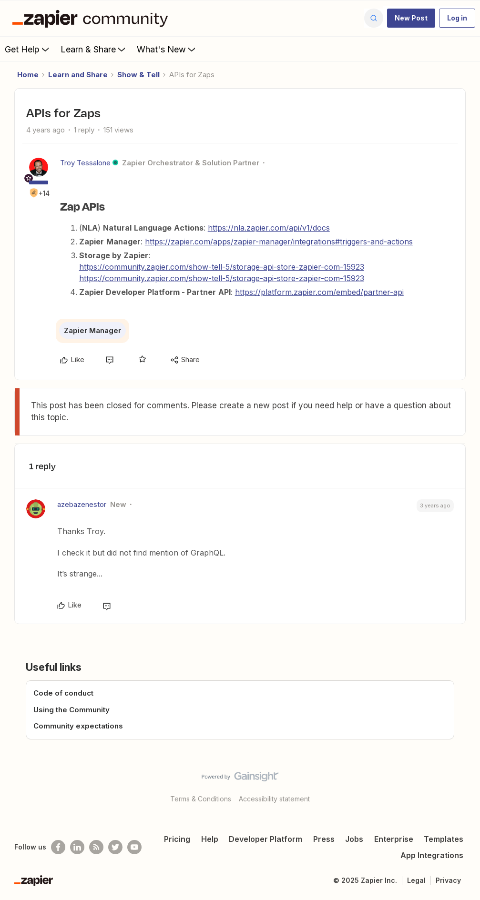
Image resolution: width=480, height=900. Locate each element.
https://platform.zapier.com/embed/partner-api (319, 292)
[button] (411, 18)
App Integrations (431, 855)
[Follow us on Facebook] (58, 847)
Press (324, 839)
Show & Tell (138, 74)
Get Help (28, 49)
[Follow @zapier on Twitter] (115, 847)
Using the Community (71, 709)
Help (209, 839)
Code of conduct (63, 693)
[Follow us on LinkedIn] (77, 847)
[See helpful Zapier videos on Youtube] (134, 847)
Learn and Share (78, 74)
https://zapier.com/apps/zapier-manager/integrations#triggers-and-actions (279, 241)
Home (28, 74)
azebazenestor (81, 504)
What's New (167, 49)
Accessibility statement (274, 799)
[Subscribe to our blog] (96, 847)
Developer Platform (265, 839)
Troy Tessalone (85, 162)
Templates (443, 839)
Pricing (177, 839)
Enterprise (393, 839)
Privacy (448, 880)
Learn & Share (94, 49)
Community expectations (78, 725)
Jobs (354, 839)
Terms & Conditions (200, 799)
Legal (416, 880)
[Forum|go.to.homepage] (92, 18)
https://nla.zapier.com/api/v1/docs (269, 228)
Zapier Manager (92, 330)
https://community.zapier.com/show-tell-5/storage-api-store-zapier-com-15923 (221, 267)
